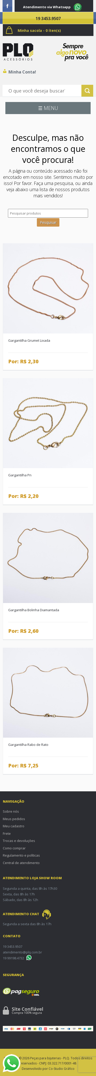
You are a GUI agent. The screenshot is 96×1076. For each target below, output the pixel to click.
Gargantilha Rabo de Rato (28, 744)
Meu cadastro (13, 826)
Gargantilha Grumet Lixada (29, 340)
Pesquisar (48, 222)
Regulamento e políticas (21, 855)
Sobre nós (11, 811)
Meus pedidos (14, 819)
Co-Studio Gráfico (61, 1068)
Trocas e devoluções (19, 840)
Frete (7, 833)
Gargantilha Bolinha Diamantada (33, 610)
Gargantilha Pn (19, 475)
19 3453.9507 (48, 18)
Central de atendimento (21, 862)
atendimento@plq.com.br (22, 952)
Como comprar (14, 848)
